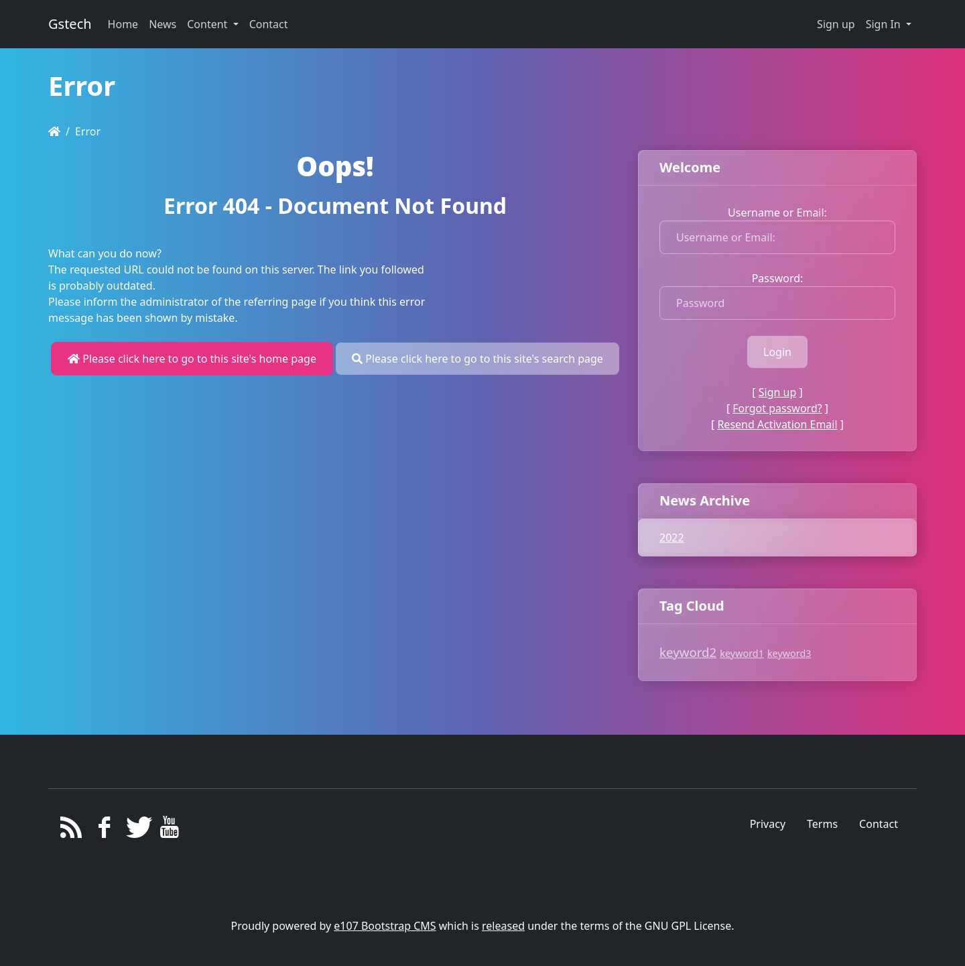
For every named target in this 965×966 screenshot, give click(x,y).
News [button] (162, 24)
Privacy (767, 824)
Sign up (836, 24)
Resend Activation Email (777, 424)
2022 (671, 537)
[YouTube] (170, 830)
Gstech (70, 24)
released (503, 925)
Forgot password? (777, 408)
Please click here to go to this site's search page (477, 358)
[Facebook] (104, 830)
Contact (878, 824)
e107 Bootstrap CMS (385, 925)
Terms (822, 824)
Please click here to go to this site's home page (192, 358)
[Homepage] (54, 131)
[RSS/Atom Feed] (71, 830)
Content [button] (208, 24)
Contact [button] (268, 24)
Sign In (884, 24)
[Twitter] (137, 830)
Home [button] (123, 24)
